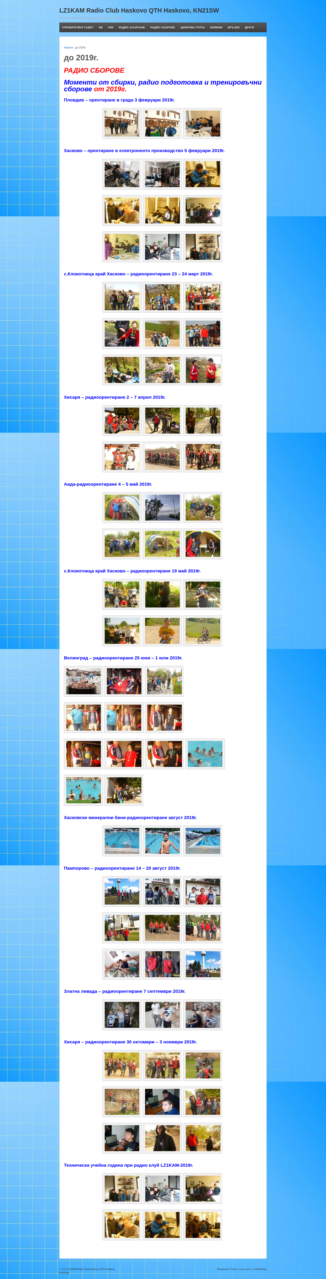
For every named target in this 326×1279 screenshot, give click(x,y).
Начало (68, 47)
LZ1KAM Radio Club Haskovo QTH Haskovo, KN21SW (139, 10)
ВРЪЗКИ (234, 27)
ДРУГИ (249, 27)
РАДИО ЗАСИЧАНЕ (132, 27)
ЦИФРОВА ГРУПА (192, 27)
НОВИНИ (216, 27)
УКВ (110, 27)
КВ (101, 27)
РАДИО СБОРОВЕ (162, 27)
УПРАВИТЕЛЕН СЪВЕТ (78, 27)
